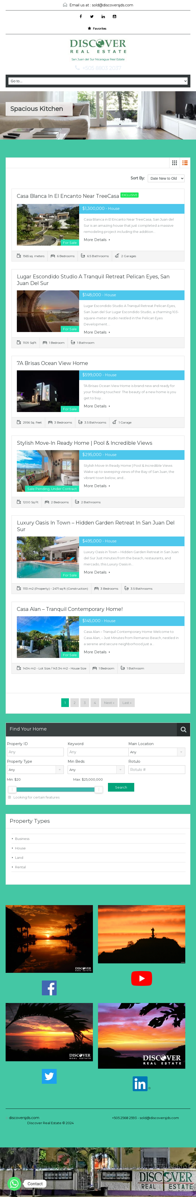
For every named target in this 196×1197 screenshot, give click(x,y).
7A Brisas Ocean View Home (52, 363)
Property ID (17, 744)
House (20, 848)
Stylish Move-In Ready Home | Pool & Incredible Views (84, 443)
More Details (97, 239)
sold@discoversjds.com (112, 5)
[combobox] (156, 752)
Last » (126, 703)
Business (22, 839)
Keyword (75, 744)
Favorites (97, 28)
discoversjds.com (24, 1117)
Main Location (141, 744)
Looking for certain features (33, 797)
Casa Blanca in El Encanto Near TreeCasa (79, 196)
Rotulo (134, 761)
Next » (109, 703)
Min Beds (76, 761)
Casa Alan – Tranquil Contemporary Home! (70, 609)
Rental (20, 867)
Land (19, 858)
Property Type (19, 761)
